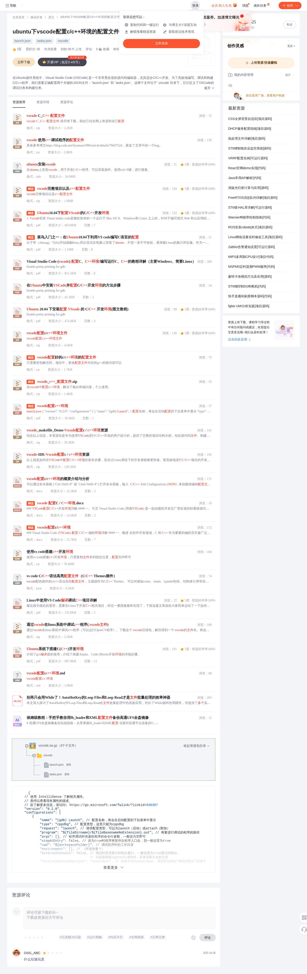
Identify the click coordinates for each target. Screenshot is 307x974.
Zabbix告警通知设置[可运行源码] (251, 247)
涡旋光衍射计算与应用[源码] (248, 188)
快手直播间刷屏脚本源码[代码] (250, 296)
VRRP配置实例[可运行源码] (248, 158)
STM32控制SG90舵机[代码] (247, 286)
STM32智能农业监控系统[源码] (249, 148)
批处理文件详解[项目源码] (246, 139)
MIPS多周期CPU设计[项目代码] (251, 257)
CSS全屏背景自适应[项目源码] (250, 119)
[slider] (34, 937)
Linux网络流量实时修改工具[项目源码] (255, 237)
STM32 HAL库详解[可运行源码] (250, 208)
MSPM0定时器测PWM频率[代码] (251, 267)
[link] (19, 17)
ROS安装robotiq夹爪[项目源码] (250, 227)
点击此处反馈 (239, 339)
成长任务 (262, 4)
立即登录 (161, 43)
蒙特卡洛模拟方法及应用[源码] (250, 277)
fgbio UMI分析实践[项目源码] (248, 306)
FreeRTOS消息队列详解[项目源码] (252, 198)
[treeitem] (117, 760)
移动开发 (36, 17)
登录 (195, 5)
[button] (209, 88)
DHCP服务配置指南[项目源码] (249, 129)
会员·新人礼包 (224, 5)
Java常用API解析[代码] (244, 178)
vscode (63, 41)
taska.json (44, 41)
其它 (51, 17)
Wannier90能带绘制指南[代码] (249, 217)
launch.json (22, 41)
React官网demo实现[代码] (247, 168)
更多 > (291, 46)
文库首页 (19, 17)
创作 (290, 5)
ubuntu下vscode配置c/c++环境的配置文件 (66, 32)
